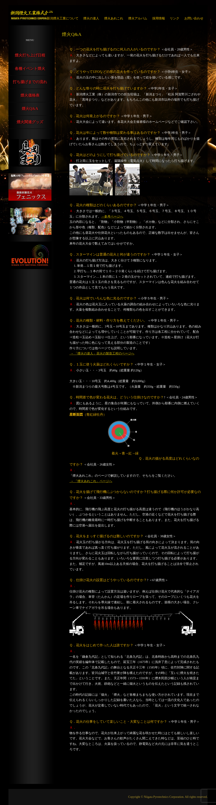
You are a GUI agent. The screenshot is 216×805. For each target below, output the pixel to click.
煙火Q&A (30, 109)
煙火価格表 (29, 95)
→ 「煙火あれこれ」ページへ (90, 481)
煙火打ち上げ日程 (30, 55)
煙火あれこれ (113, 18)
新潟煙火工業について (62, 18)
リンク (174, 18)
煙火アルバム (137, 18)
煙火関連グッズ (30, 122)
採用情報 (158, 18)
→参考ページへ (112, 216)
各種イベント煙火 (30, 68)
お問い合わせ (193, 18)
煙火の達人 (91, 18)
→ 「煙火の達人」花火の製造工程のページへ (101, 353)
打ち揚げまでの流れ (30, 82)
